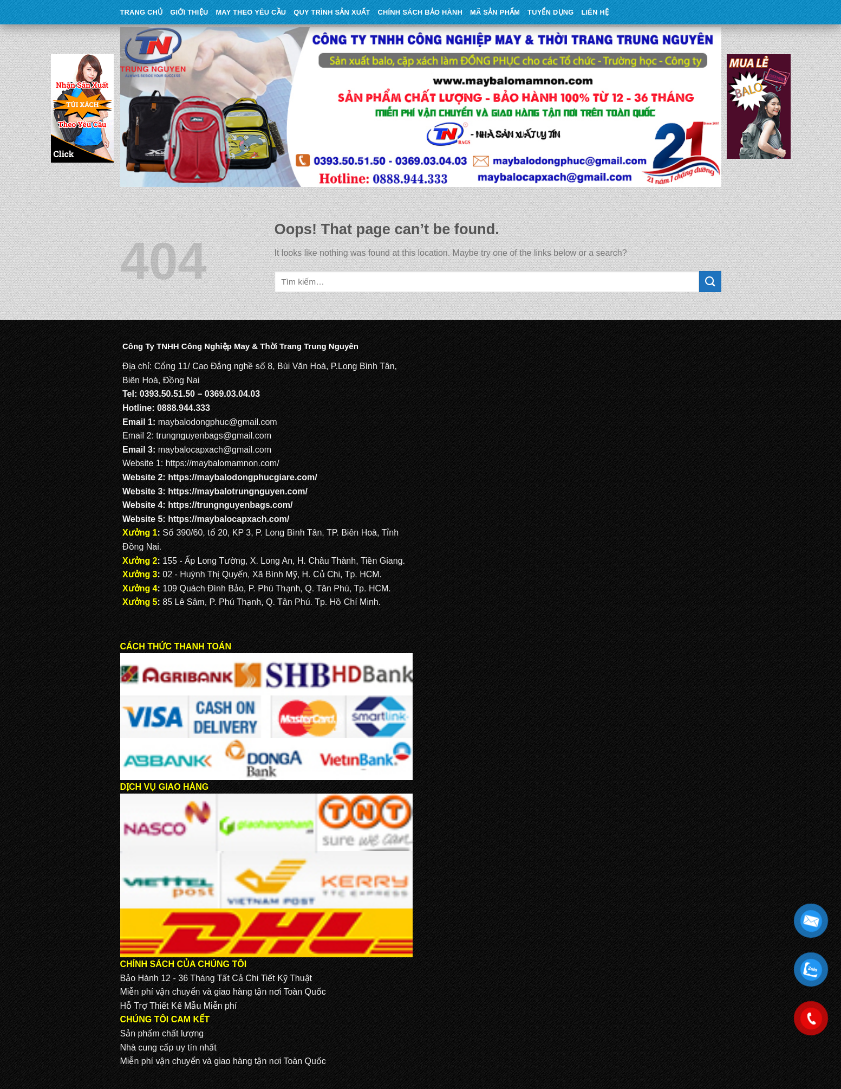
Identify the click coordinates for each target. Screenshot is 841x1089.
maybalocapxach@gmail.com (214, 449)
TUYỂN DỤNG (550, 12)
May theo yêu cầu (251, 12)
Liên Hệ (595, 12)
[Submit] (710, 281)
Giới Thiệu (189, 12)
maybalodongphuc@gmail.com (217, 422)
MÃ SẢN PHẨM (495, 12)
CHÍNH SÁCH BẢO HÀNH (420, 12)
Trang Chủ (141, 12)
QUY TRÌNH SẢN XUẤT (332, 12)
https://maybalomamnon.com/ (222, 463)
